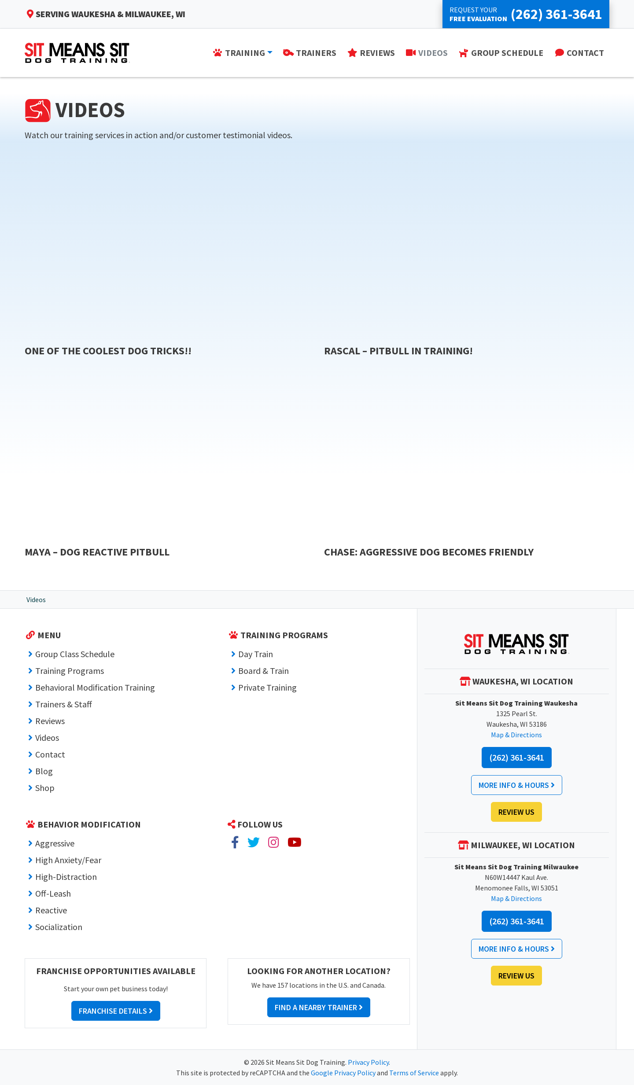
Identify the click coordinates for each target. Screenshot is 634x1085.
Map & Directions (516, 734)
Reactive (51, 910)
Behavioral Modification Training (95, 687)
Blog (44, 770)
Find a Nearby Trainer (319, 1007)
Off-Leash (53, 893)
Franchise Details (116, 1011)
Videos (47, 737)
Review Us (516, 812)
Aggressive (54, 843)
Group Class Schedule (74, 653)
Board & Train (263, 670)
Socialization (58, 926)
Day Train (255, 653)
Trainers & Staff (63, 704)
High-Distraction (66, 876)
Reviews (50, 720)
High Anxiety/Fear (68, 859)
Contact (50, 754)
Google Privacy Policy (343, 1072)
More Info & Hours (517, 785)
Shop (45, 787)
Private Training (267, 687)
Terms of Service (414, 1072)
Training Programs (69, 670)
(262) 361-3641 (516, 757)
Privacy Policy (368, 1062)
